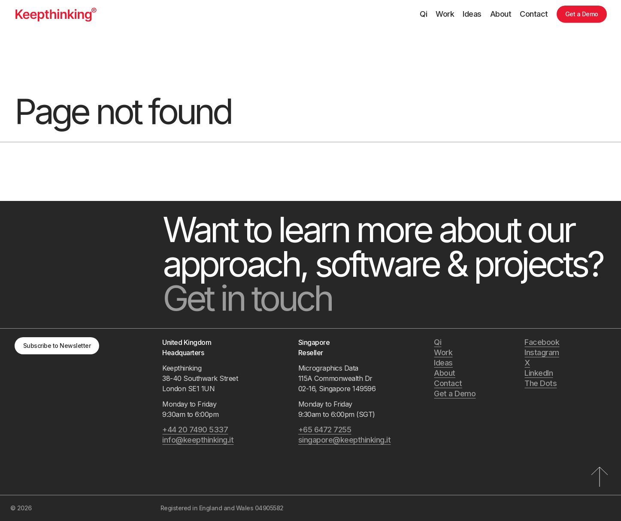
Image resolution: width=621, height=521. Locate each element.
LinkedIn (538, 372)
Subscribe (57, 345)
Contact (534, 13)
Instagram (541, 352)
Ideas (472, 13)
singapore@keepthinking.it (344, 439)
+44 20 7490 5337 (195, 429)
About (501, 13)
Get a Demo (581, 14)
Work (445, 13)
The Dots (540, 383)
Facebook (541, 342)
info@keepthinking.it (197, 439)
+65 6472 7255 (324, 429)
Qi (423, 13)
